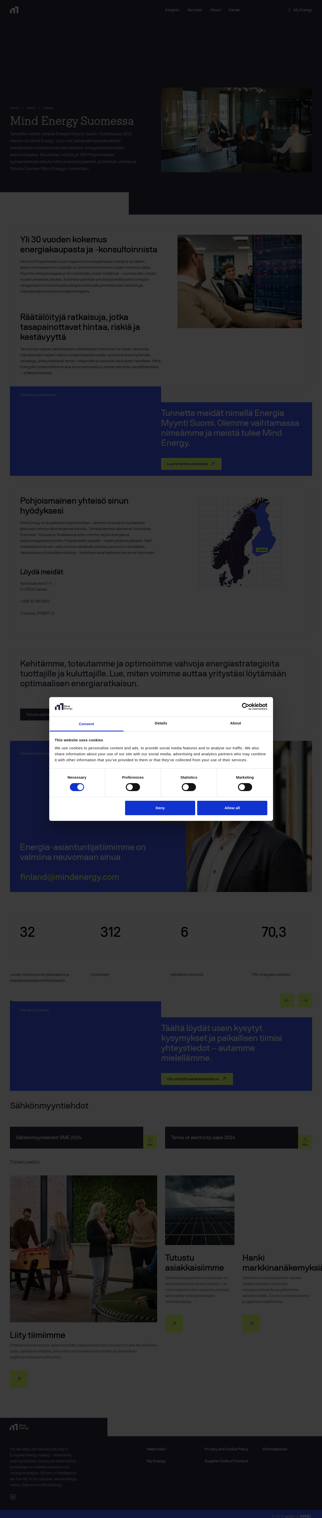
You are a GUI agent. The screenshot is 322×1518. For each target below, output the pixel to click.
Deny (160, 808)
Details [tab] (161, 723)
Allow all (232, 808)
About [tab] (235, 723)
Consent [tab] (86, 724)
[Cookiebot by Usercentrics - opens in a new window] (245, 706)
